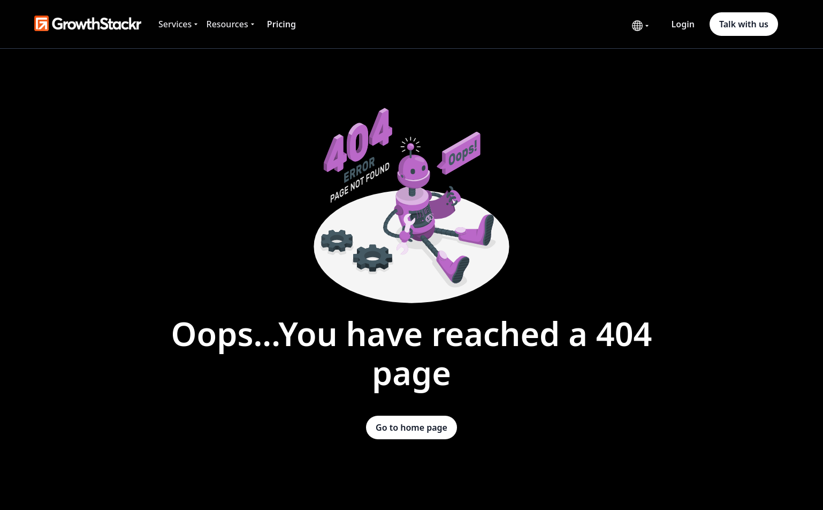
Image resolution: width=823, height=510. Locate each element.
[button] (179, 24)
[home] (87, 24)
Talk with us (743, 24)
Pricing (281, 24)
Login (683, 24)
